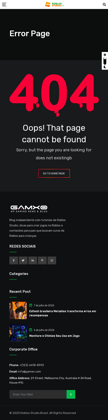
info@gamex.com (29, 371)
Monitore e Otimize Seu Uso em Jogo (54, 335)
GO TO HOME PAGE (54, 173)
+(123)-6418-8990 (32, 365)
